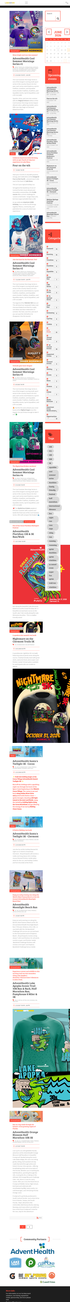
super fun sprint (29, 68)
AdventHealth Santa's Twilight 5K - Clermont (26, 835)
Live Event (49, 331)
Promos (49, 386)
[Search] (51, 13)
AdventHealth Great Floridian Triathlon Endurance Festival (52, 156)
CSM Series (49, 285)
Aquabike (50, 271)
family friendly (32, 70)
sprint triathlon (19, 67)
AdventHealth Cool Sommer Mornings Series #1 (24, 61)
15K (25, 912)
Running (50, 254)
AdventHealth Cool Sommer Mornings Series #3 (24, 372)
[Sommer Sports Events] (10, 3)
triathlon (52, 587)
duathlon (15, 68)
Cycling (49, 318)
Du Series (49, 291)
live (18, 767)
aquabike (21, 68)
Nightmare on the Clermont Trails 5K (23, 640)
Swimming (50, 313)
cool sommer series (52, 475)
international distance (31, 67)
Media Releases (50, 400)
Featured (50, 248)
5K (15, 271)
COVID (49, 392)
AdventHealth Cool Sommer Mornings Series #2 (24, 265)
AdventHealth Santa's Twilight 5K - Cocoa (25, 762)
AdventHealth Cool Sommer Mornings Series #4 (24, 472)
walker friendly (30, 644)
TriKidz (49, 324)
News (49, 380)
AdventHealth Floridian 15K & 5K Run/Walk (23, 534)
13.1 (20, 1141)
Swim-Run (49, 278)
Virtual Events (49, 338)
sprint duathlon (17, 481)
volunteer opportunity (19, 71)
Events (49, 375)
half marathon (53, 500)
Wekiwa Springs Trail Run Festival (53, 203)
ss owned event (23, 70)
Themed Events (15, 51)
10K (17, 910)
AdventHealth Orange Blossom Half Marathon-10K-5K (25, 1135)
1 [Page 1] (22, 1227)
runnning (20, 841)
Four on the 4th (21, 165)
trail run (15, 1001)
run (23, 912)
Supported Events (50, 355)
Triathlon (50, 260)
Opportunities (52, 416)
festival (52, 494)
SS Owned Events (29, 521)
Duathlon (50, 266)
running (24, 768)
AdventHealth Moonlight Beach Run (25, 906)
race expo (30, 275)
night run (30, 768)
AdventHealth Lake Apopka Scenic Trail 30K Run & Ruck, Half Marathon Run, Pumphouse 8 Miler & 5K (25, 990)
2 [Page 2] (29, 1227)
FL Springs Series (49, 297)
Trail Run (48, 306)
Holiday (13, 154)
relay (25, 273)
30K (36, 1000)
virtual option (31, 71)
